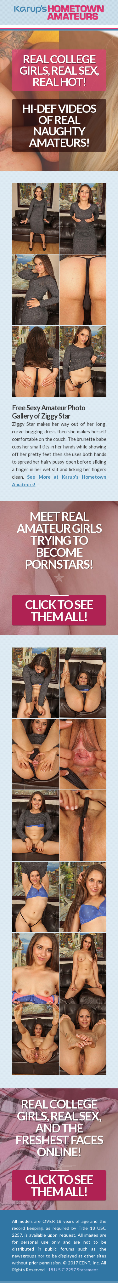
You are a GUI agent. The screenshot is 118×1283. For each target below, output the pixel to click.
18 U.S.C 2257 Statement (73, 1269)
